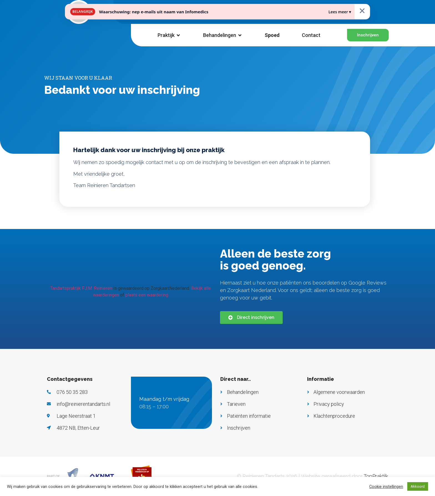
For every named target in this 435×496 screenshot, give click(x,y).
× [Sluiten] (362, 10)
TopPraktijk (376, 476)
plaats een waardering (146, 295)
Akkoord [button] (418, 486)
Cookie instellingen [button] (386, 486)
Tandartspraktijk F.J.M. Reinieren (81, 288)
